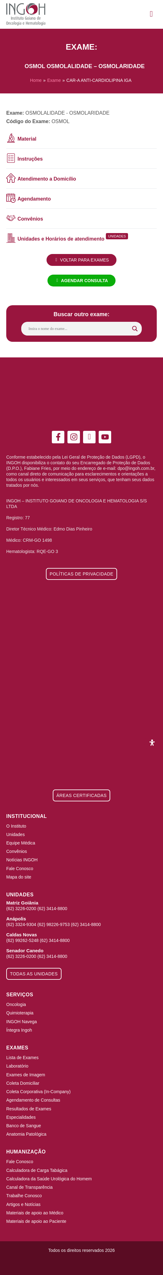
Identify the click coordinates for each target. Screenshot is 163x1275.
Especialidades (21, 1117)
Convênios (16, 851)
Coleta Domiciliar (22, 1083)
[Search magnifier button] (135, 328)
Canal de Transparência (29, 1187)
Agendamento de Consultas (33, 1100)
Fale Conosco (19, 868)
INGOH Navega (21, 1021)
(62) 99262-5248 (22, 940)
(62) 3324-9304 (21, 924)
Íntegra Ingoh (19, 1030)
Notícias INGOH (21, 859)
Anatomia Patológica (26, 1134)
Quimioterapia (19, 1012)
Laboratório (17, 1065)
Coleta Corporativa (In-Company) (38, 1091)
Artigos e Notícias (23, 1204)
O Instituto (16, 826)
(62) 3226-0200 (21, 908)
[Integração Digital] (81, 1263)
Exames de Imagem (25, 1074)
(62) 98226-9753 (53, 924)
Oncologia (16, 1004)
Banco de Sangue (23, 1125)
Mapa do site (18, 876)
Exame (54, 80)
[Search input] (78, 328)
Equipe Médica (20, 842)
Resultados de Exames (28, 1108)
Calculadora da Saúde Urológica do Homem (49, 1178)
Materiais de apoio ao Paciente (36, 1221)
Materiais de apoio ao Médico (34, 1212)
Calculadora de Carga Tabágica (36, 1170)
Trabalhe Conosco (24, 1195)
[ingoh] (25, 14)
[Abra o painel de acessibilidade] (152, 742)
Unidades (15, 834)
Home (36, 80)
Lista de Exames (22, 1057)
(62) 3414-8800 (52, 908)
